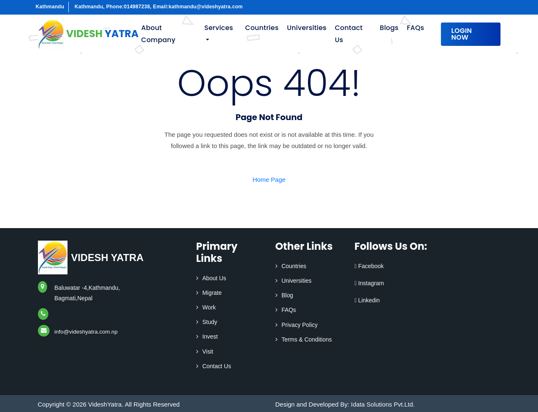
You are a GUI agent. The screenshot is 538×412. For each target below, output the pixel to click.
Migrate (212, 292)
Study (210, 322)
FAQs (415, 28)
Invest (210, 336)
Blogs (389, 28)
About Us (215, 278)
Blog (287, 295)
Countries (261, 28)
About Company (158, 34)
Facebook (369, 266)
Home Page (269, 179)
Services (218, 28)
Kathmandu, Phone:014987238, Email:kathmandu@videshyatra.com (159, 7)
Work (209, 307)
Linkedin (367, 300)
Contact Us (349, 34)
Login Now (461, 34)
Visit (208, 351)
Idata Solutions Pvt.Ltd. (383, 404)
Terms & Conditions (307, 339)
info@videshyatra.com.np (87, 332)
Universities (306, 28)
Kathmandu (50, 7)
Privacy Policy (300, 325)
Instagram (369, 283)
